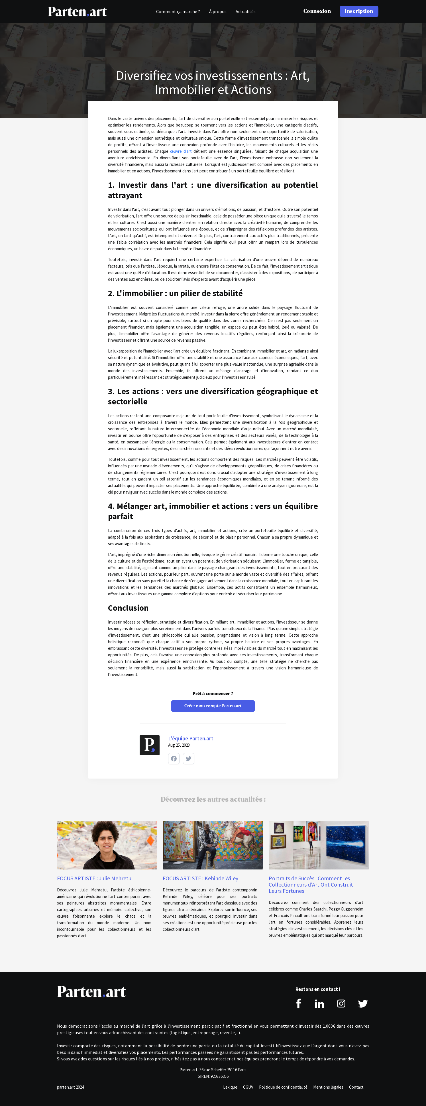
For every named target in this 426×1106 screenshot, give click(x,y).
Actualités (246, 11)
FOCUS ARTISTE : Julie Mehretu (94, 878)
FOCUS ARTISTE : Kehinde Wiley (200, 878)
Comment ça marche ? (178, 11)
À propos (218, 11)
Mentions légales (328, 1087)
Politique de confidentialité (283, 1087)
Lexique (230, 1087)
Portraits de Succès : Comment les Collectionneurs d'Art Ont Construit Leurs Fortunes (311, 884)
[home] (77, 11)
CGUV (248, 1087)
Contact (356, 1087)
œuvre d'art (181, 151)
